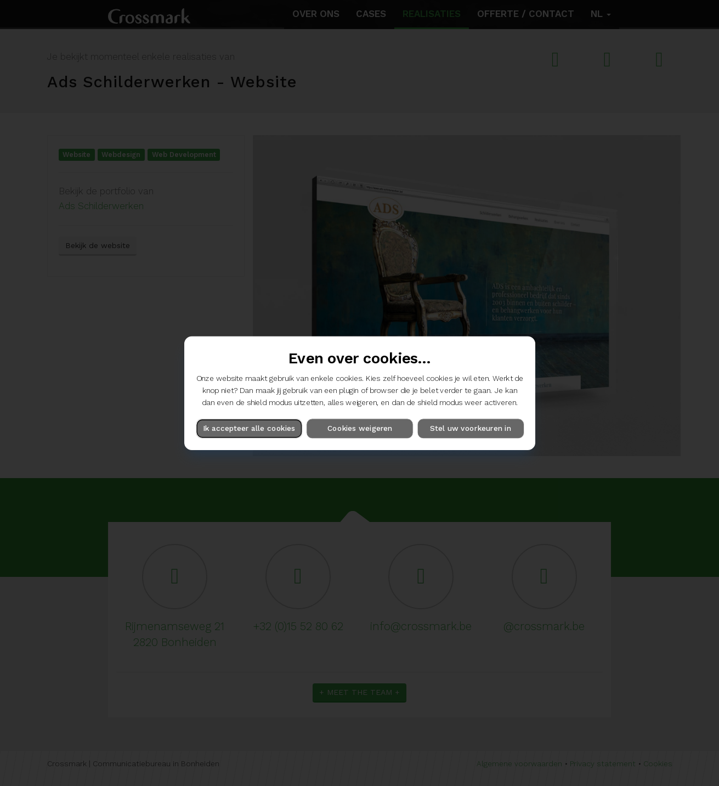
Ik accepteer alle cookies (249, 428)
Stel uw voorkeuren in (470, 428)
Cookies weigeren (359, 428)
